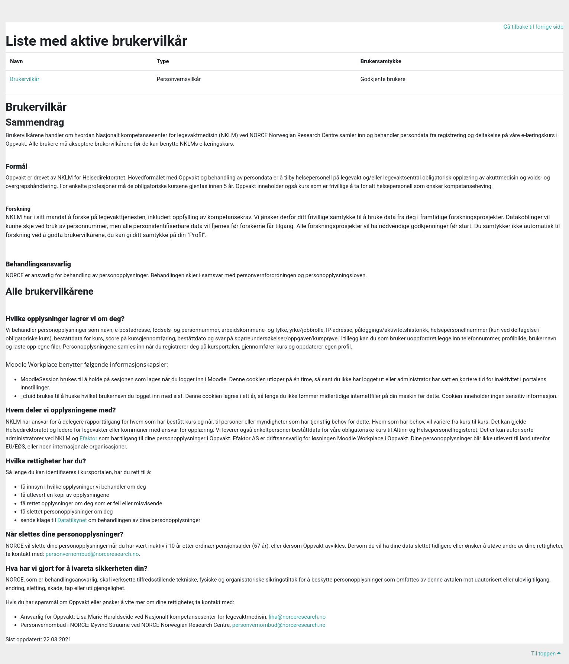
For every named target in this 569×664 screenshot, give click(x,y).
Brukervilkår (24, 79)
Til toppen (545, 653)
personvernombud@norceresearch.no (92, 554)
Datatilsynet (72, 520)
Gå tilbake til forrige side (533, 26)
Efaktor (88, 438)
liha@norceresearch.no (297, 616)
